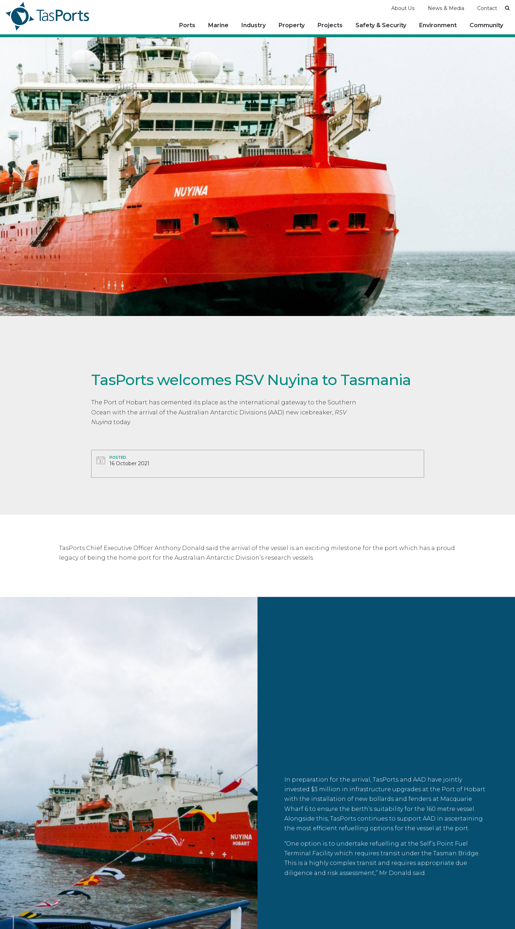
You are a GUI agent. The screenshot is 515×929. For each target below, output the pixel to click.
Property (292, 24)
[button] (507, 7)
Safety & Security (380, 24)
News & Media (446, 7)
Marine (218, 24)
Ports (187, 24)
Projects (330, 24)
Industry (253, 24)
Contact (487, 7)
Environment (438, 24)
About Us (403, 7)
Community (486, 24)
